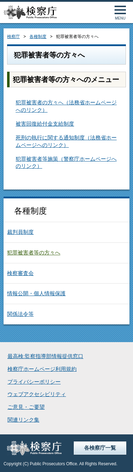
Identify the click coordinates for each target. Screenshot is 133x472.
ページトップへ (119, 458)
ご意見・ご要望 (26, 407)
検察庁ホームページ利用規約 (42, 369)
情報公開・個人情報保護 (36, 293)
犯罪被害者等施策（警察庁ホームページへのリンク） (66, 162)
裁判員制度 (20, 232)
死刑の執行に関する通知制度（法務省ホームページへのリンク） (66, 141)
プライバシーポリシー (34, 382)
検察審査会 (20, 273)
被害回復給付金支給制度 (45, 124)
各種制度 (37, 36)
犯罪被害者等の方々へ (33, 253)
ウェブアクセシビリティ (36, 394)
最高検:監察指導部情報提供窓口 (45, 356)
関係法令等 (20, 314)
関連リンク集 (23, 420)
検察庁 (13, 36)
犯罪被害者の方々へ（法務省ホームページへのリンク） (66, 106)
